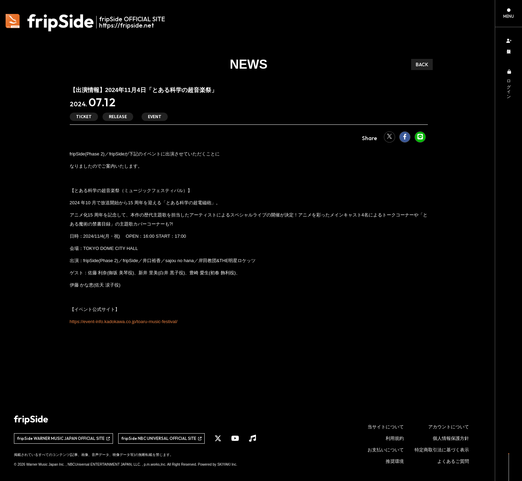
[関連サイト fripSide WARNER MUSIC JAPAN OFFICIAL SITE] (63, 438)
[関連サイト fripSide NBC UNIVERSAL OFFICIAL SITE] (161, 438)
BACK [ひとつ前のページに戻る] (422, 64)
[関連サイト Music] (252, 438)
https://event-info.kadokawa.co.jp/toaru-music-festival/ (123, 321)
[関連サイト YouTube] (235, 438)
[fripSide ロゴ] (89, 22)
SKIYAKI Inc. (227, 464)
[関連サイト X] (217, 438)
